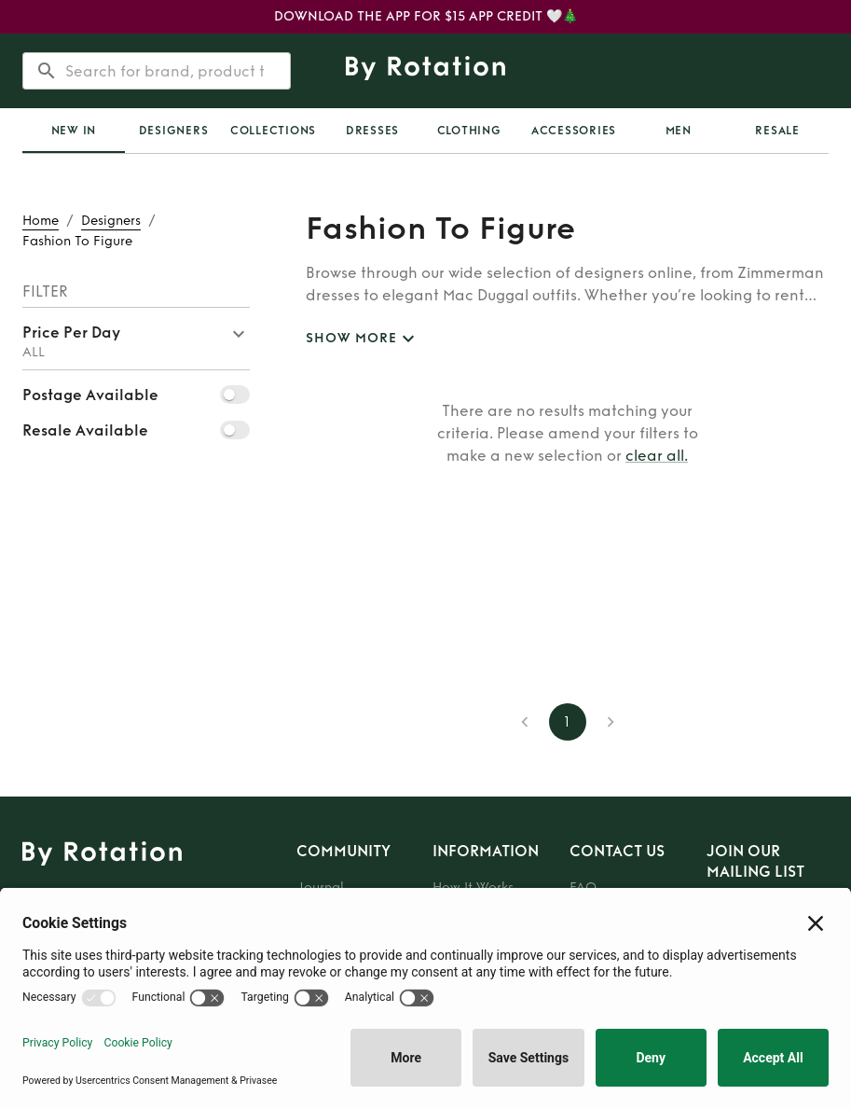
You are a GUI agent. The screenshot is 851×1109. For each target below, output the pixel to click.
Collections (273, 130)
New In (74, 130)
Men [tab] (679, 130)
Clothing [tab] (469, 130)
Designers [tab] (174, 130)
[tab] (73, 130)
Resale (777, 130)
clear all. (656, 455)
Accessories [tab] (573, 130)
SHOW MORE (362, 339)
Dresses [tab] (372, 130)
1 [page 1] (567, 722)
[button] (136, 338)
